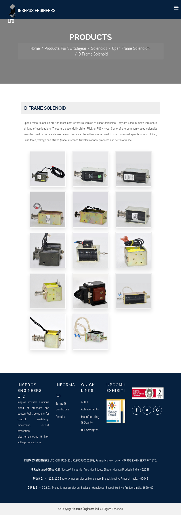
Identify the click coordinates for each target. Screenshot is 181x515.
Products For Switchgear (65, 48)
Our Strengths (90, 430)
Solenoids (99, 48)
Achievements (90, 409)
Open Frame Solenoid (129, 48)
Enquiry (60, 417)
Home (35, 48)
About (84, 402)
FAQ (58, 396)
